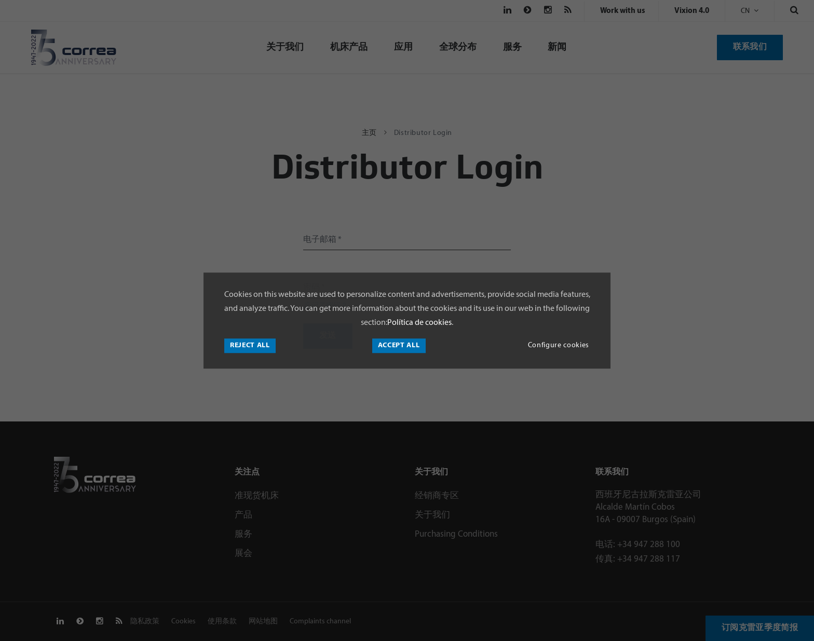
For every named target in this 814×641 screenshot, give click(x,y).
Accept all (399, 345)
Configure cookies (558, 345)
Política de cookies (419, 323)
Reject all (250, 345)
